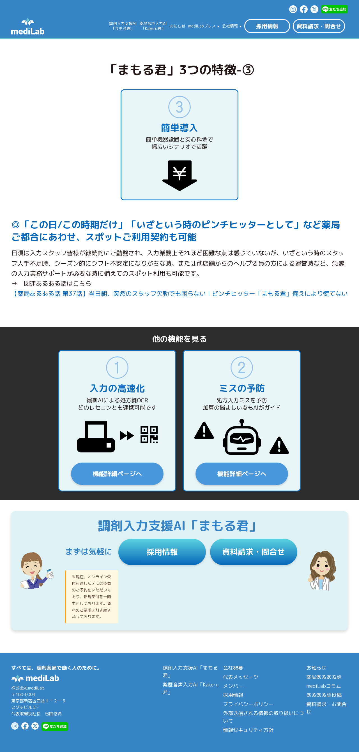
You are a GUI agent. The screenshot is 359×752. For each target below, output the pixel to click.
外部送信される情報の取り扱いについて (263, 717)
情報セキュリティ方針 (248, 730)
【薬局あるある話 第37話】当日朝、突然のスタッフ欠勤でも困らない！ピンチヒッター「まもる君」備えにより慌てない (179, 293)
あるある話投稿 (324, 694)
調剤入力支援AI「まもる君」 (190, 671)
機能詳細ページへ (117, 473)
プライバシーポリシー (248, 704)
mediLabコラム (323, 686)
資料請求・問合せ (318, 26)
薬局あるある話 (324, 677)
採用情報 (267, 26)
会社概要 (233, 667)
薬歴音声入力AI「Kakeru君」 (190, 688)
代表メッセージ (240, 677)
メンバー (233, 686)
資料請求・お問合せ (326, 708)
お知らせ (177, 26)
